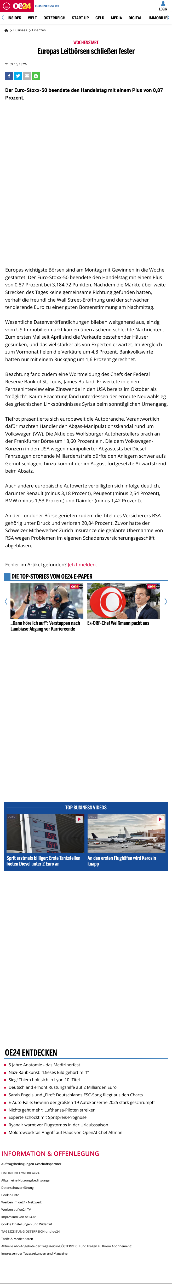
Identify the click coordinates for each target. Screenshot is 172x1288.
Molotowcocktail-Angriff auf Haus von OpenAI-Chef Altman (63, 1132)
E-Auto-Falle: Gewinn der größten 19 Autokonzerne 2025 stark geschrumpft (79, 1102)
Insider (14, 17)
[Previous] (4, 18)
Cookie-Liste (10, 1195)
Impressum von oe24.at (18, 1217)
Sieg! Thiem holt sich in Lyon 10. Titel (42, 1080)
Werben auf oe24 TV (16, 1209)
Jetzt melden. (82, 564)
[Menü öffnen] (6, 6)
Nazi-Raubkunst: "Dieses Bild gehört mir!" (46, 1072)
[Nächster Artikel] (164, 602)
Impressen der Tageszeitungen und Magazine (34, 1253)
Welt (32, 17)
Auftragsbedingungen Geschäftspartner (31, 1164)
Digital (135, 17)
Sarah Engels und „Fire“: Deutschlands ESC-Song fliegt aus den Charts (73, 1095)
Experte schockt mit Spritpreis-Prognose (45, 1117)
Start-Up (80, 17)
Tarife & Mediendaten (17, 1239)
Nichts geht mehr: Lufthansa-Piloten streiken (49, 1110)
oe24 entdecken (31, 1053)
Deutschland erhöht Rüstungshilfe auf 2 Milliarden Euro (60, 1087)
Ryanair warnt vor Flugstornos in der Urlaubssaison (56, 1125)
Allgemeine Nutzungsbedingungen (26, 1180)
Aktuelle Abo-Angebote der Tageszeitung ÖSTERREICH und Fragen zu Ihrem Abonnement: (66, 1246)
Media (116, 17)
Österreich (54, 17)
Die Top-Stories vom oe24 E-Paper (52, 577)
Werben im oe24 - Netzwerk (21, 1202)
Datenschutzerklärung (17, 1187)
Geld (99, 17)
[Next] (167, 18)
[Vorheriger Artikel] (8, 602)
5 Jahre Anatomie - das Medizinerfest (42, 1065)
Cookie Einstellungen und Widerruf (26, 1224)
